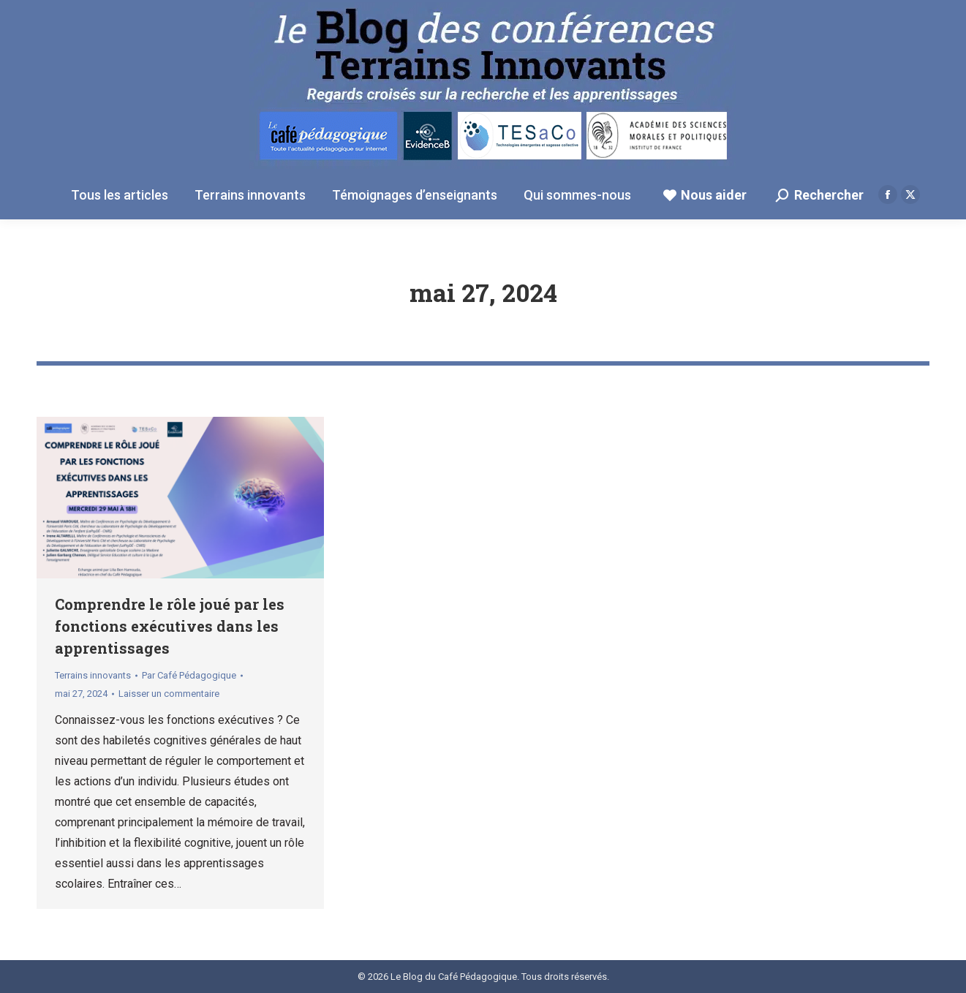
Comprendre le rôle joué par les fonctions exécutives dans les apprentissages (169, 625)
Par (189, 675)
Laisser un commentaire (168, 693)
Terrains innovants (93, 675)
